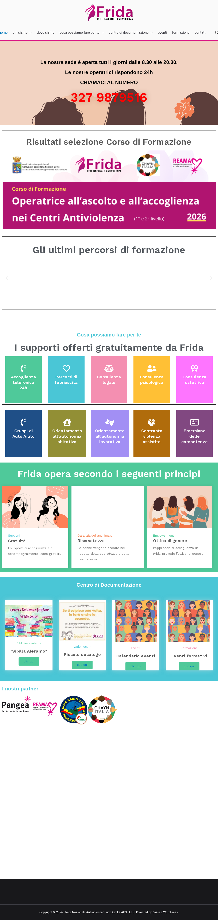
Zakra (156, 912)
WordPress (170, 912)
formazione (181, 33)
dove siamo (46, 33)
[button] (30, 33)
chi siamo (22, 33)
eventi (162, 33)
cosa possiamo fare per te (82, 33)
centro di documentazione (131, 33)
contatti (200, 33)
